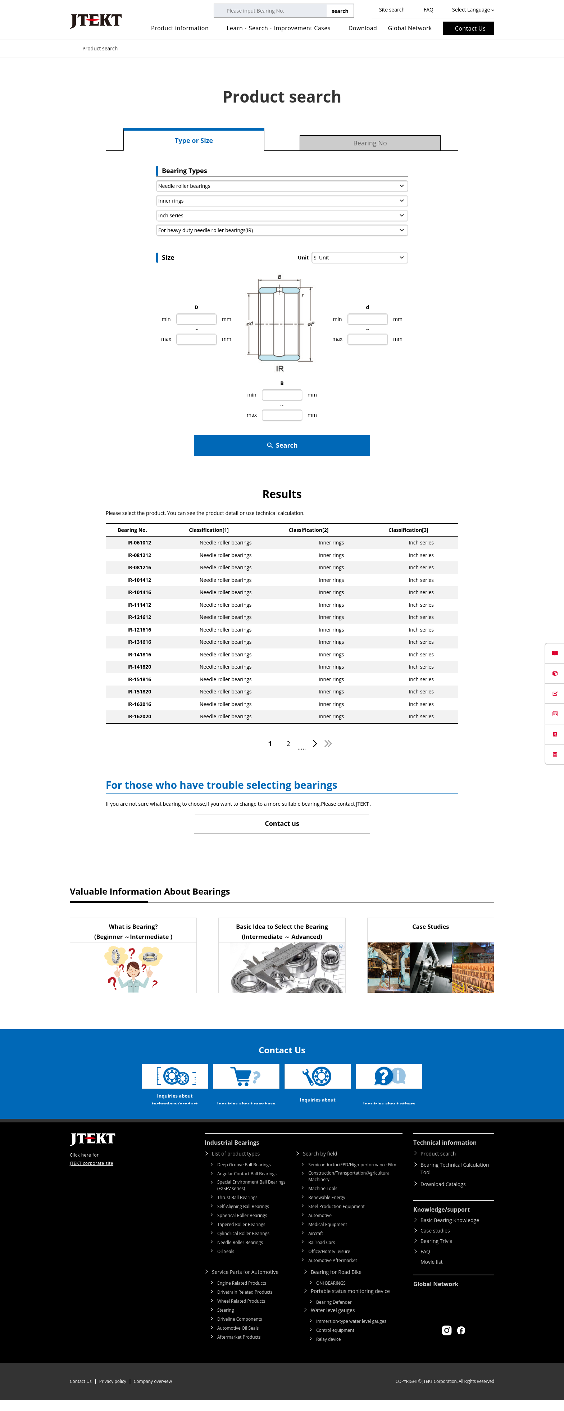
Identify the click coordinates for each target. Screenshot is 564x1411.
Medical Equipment (327, 1235)
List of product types (236, 1164)
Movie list (431, 1272)
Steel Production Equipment (336, 1217)
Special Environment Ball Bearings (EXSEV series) (251, 1196)
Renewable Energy (326, 1208)
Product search (438, 1164)
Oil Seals (225, 1262)
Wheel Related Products (241, 1312)
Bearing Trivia (436, 1251)
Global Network (410, 28)
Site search (392, 9)
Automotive (320, 1226)
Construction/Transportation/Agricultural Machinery (349, 1187)
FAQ (428, 9)
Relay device (328, 1350)
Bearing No (370, 143)
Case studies (435, 1241)
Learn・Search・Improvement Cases (279, 28)
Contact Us (470, 28)
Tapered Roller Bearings (241, 1235)
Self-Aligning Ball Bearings (243, 1217)
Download (363, 28)
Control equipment (335, 1341)
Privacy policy (112, 1392)
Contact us (282, 823)
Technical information (445, 1153)
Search (281, 445)
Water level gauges (333, 1320)
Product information (180, 28)
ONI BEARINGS (331, 1294)
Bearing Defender (334, 1313)
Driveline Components (239, 1330)
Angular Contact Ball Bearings (247, 1184)
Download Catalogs (443, 1194)
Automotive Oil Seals (238, 1339)
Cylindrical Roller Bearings (243, 1244)
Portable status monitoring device (350, 1301)
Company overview (153, 1392)
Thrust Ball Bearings (237, 1208)
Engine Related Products (241, 1294)
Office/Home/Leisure (329, 1262)
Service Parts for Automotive (245, 1282)
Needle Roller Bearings (240, 1253)
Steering (225, 1321)
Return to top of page (542, 1131)
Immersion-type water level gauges (351, 1332)
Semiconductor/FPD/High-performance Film (352, 1175)
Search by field (320, 1164)
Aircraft (315, 1244)
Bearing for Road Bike (336, 1282)
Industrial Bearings (232, 1153)
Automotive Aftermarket (332, 1271)
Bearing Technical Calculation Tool (454, 1179)
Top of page (73, 48)
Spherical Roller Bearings (242, 1226)
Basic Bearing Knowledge (449, 1230)
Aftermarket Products (238, 1348)
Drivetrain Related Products (245, 1303)
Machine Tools (322, 1199)
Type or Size (194, 140)
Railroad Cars (321, 1253)
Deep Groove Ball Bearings (244, 1175)
